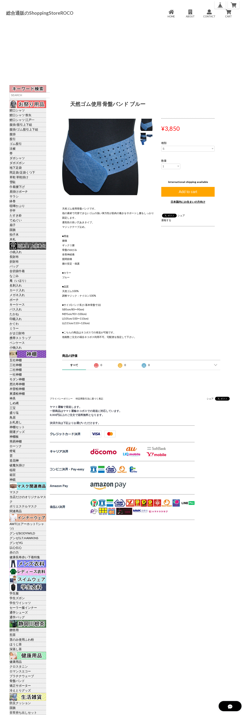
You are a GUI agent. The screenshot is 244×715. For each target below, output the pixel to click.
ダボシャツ (17, 158)
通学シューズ (19, 612)
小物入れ (16, 347)
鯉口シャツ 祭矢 (20, 115)
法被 (13, 148)
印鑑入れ (16, 319)
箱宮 (13, 474)
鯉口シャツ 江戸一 (22, 120)
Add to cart (188, 192)
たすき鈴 (16, 215)
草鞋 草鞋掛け (19, 177)
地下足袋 (16, 167)
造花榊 (14, 460)
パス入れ (16, 309)
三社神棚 (16, 365)
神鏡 (13, 479)
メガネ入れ (17, 295)
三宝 (13, 408)
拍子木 (14, 234)
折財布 (14, 261)
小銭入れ (16, 252)
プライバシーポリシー (61, 398)
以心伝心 (16, 547)
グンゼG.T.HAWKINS (24, 538)
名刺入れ (16, 285)
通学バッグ (17, 617)
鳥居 (13, 417)
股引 (13, 139)
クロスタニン (19, 666)
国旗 (13, 229)
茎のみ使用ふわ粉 (22, 639)
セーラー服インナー (23, 607)
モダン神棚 (17, 379)
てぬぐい (16, 220)
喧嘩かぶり (17, 206)
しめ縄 (14, 403)
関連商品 (16, 511)
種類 (164, 143)
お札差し (16, 422)
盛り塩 (14, 412)
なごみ (14, 276)
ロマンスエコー (20, 671)
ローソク (16, 446)
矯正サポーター (20, 685)
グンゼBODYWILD (22, 533)
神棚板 (14, 436)
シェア (181, 215)
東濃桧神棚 (17, 393)
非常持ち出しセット (23, 712)
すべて (74, 365)
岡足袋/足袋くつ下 (22, 172)
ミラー (14, 328)
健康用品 (16, 661)
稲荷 (13, 470)
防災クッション (20, 703)
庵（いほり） (19, 280)
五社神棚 (16, 360)
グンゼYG (16, 543)
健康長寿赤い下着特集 (25, 557)
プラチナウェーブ (22, 676)
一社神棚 (16, 374)
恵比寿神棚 (17, 384)
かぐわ (14, 323)
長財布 (14, 256)
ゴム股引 (16, 143)
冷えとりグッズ (20, 690)
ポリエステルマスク (23, 506)
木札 (13, 239)
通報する (166, 220)
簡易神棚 (16, 441)
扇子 (13, 225)
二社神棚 (16, 369)
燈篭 (13, 451)
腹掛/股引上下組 (21, 124)
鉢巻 (13, 201)
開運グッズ (17, 431)
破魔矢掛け (17, 465)
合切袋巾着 (17, 271)
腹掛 (13, 134)
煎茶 (13, 634)
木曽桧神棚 (17, 388)
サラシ (14, 196)
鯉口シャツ (17, 110)
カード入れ (17, 290)
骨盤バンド (17, 681)
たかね (14, 314)
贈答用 (14, 630)
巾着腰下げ (17, 186)
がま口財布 (17, 333)
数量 (164, 160)
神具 (13, 398)
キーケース (17, 304)
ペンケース (17, 342)
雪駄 (13, 182)
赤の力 (14, 552)
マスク (14, 492)
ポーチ (14, 299)
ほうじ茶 (16, 644)
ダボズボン (17, 163)
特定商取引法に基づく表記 (89, 398)
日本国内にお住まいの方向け (188, 201)
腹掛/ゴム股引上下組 (24, 129)
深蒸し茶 (16, 649)
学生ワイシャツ (20, 603)
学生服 (14, 593)
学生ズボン (17, 598)
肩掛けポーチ (19, 191)
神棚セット (17, 427)
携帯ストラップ (20, 338)
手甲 (13, 210)
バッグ (14, 266)
